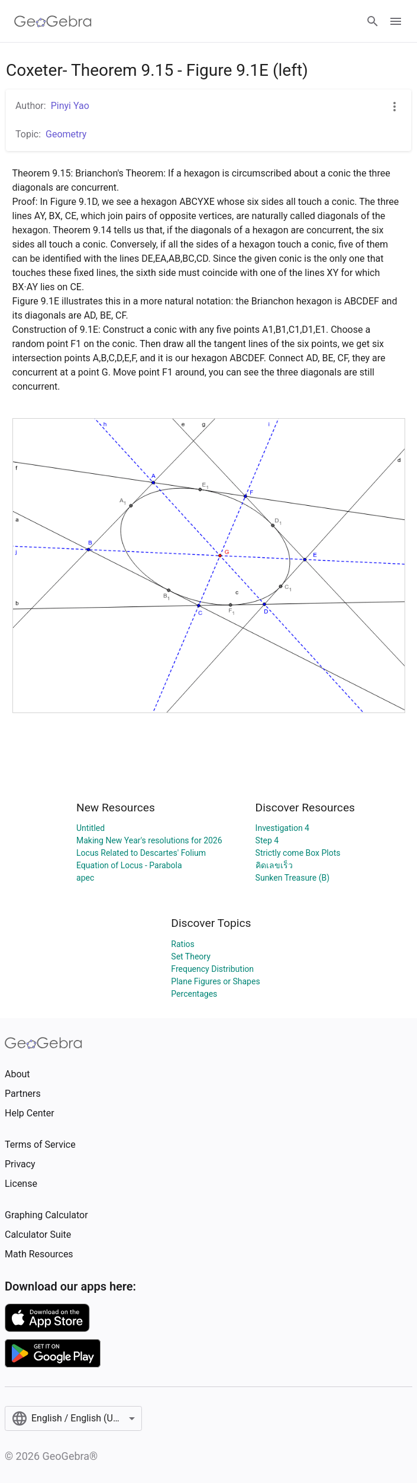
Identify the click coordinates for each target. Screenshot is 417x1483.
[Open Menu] (396, 21)
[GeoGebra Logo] (53, 21)
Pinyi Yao (70, 105)
